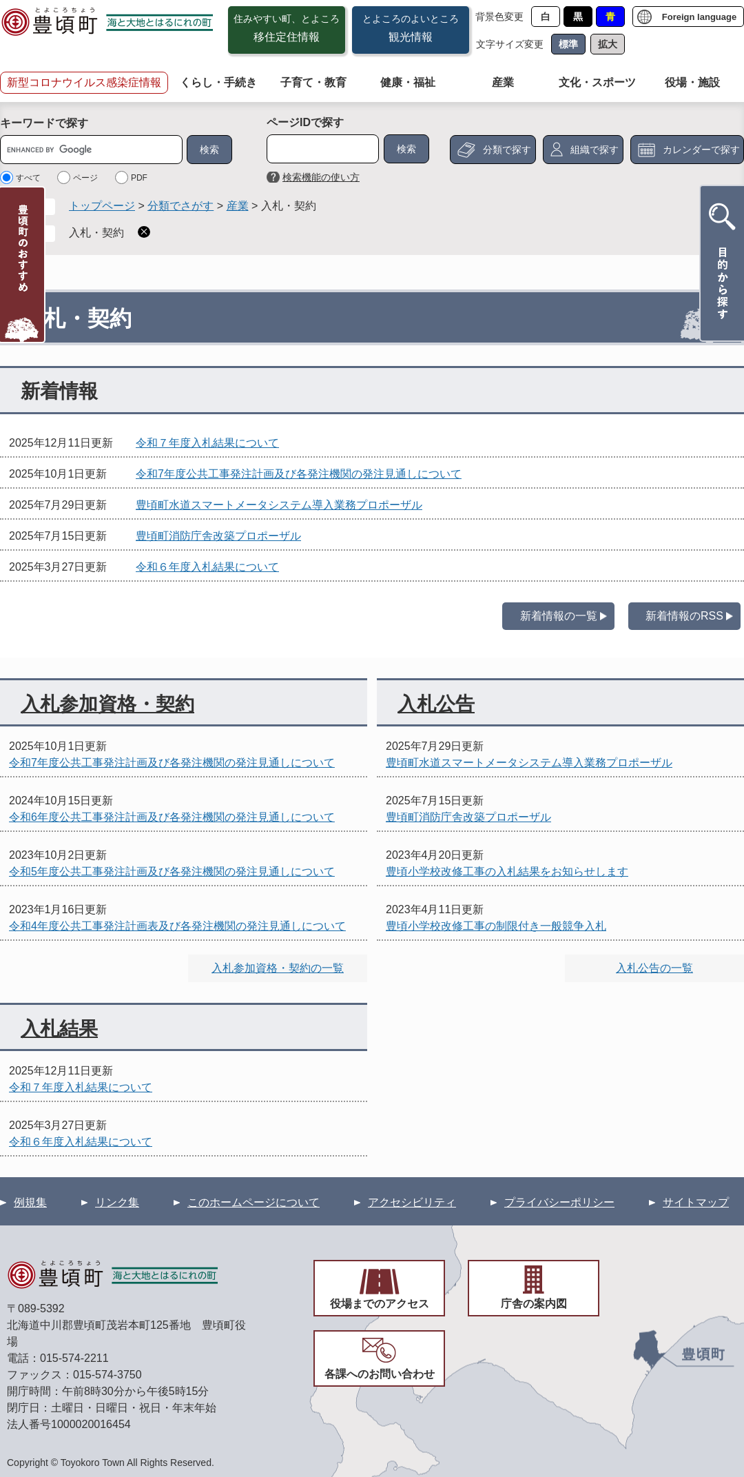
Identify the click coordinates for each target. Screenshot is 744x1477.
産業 (503, 82)
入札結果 (59, 1028)
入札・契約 (96, 232)
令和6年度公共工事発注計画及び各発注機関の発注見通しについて (172, 817)
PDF (139, 178)
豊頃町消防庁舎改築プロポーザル (218, 536)
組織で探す (594, 149)
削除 (144, 232)
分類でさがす (180, 206)
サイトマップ (696, 1202)
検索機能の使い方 (321, 177)
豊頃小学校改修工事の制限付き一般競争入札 (496, 926)
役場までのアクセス (379, 1304)
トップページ (102, 206)
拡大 (607, 44)
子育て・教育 (313, 82)
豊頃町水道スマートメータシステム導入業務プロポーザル (279, 505)
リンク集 (117, 1202)
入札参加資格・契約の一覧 (277, 968)
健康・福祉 (407, 82)
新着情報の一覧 (558, 616)
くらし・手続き (218, 82)
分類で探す (507, 149)
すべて (28, 178)
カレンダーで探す (701, 149)
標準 (568, 44)
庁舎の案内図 (534, 1304)
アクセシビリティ (412, 1202)
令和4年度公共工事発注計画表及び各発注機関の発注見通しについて (177, 926)
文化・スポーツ (597, 82)
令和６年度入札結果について (207, 567)
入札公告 (436, 704)
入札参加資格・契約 (107, 704)
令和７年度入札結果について (207, 443)
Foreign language (699, 17)
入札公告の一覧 (654, 968)
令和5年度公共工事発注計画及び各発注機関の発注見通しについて (172, 871)
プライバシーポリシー (559, 1202)
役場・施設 (692, 82)
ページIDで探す (305, 122)
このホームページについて (253, 1202)
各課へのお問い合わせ (379, 1374)
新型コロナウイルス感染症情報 (84, 82)
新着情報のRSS (684, 616)
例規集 (30, 1202)
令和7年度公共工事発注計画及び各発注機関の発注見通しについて (299, 474)
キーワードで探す (44, 123)
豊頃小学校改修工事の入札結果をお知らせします (507, 871)
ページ (85, 178)
